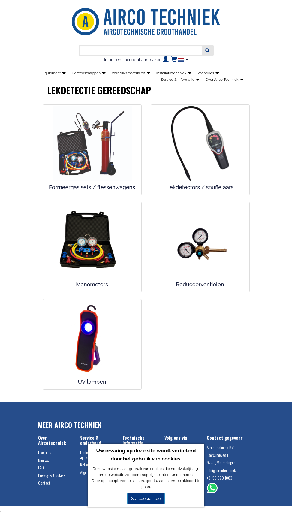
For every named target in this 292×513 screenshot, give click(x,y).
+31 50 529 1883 (219, 478)
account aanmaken (143, 59)
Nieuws (43, 460)
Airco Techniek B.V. (220, 447)
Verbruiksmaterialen (131, 73)
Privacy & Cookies (51, 475)
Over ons (44, 452)
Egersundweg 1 (217, 455)
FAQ (41, 467)
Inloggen (112, 59)
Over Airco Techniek (225, 79)
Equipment (54, 73)
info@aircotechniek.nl (223, 470)
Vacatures (208, 73)
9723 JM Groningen (221, 462)
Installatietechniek (174, 73)
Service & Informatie (180, 79)
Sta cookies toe (146, 498)
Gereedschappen (89, 73)
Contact (44, 483)
